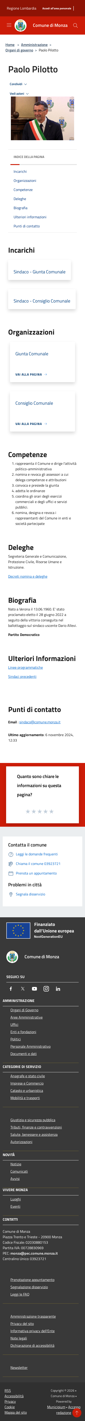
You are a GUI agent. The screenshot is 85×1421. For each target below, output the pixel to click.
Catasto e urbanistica (26, 1090)
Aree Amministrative (26, 1017)
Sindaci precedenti (22, 676)
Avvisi (15, 1178)
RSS (8, 1390)
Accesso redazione (68, 1409)
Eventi (15, 1206)
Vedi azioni (20, 94)
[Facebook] (10, 988)
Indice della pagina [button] (29, 156)
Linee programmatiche (25, 667)
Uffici (14, 1024)
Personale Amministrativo (30, 1046)
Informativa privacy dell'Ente (32, 1331)
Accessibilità (14, 1396)
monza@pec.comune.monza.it (34, 1253)
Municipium (56, 1407)
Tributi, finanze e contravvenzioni (36, 1127)
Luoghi (15, 1199)
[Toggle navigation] (9, 25)
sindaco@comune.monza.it (40, 722)
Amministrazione (34, 44)
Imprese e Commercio (27, 1083)
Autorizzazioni (21, 1141)
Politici (15, 1039)
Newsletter (19, 1367)
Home (10, 44)
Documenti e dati (23, 1053)
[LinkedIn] (58, 988)
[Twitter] (22, 988)
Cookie (10, 1407)
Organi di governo (19, 50)
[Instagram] (46, 988)
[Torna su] (76, 1412)
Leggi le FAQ (19, 1294)
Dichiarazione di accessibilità (32, 1345)
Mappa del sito (16, 1412)
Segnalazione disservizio (29, 1287)
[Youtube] (34, 988)
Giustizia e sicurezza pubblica (32, 1120)
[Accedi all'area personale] (56, 8)
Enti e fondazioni (23, 1032)
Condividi (19, 84)
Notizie (15, 1164)
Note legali (18, 1338)
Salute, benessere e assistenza (34, 1134)
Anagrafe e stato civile (27, 1076)
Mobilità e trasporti (25, 1098)
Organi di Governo (24, 1010)
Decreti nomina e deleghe (27, 576)
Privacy (10, 1401)
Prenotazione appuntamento (32, 1279)
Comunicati (19, 1171)
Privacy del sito (22, 1323)
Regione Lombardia (21, 8)
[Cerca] (75, 25)
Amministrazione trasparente (33, 1316)
